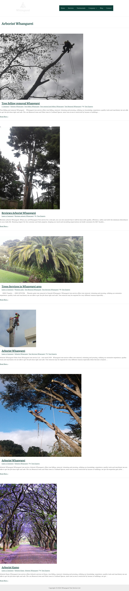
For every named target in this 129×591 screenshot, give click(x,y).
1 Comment (5, 106)
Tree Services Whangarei (51, 289)
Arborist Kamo (10, 567)
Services (72, 8)
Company (93, 8)
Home (65, 8)
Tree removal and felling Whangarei (53, 106)
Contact (109, 8)
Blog (101, 8)
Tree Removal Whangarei (74, 106)
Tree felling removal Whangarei (21, 103)
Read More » (4, 116)
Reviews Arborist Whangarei (19, 213)
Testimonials (82, 8)
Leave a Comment (8, 216)
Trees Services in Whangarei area (21, 286)
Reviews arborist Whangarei (24, 216)
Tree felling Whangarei (32, 106)
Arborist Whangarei (17, 106)
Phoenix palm (19, 289)
